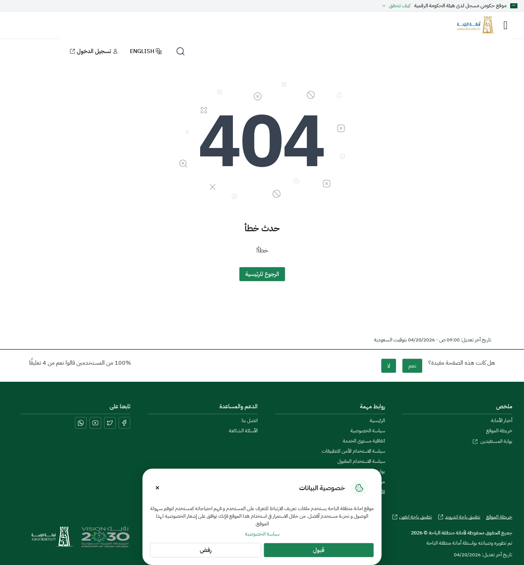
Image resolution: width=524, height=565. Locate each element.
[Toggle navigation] (506, 25)
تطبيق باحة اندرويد (459, 517)
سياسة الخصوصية (262, 534)
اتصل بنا (250, 420)
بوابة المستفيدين (492, 441)
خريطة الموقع (499, 430)
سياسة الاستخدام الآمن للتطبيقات (353, 451)
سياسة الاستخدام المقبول (361, 461)
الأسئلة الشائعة (243, 430)
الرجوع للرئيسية (262, 274)
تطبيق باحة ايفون (412, 517)
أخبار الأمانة (501, 420)
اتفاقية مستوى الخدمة (364, 441)
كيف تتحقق (395, 5)
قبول (318, 550)
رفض (205, 550)
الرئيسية (377, 420)
